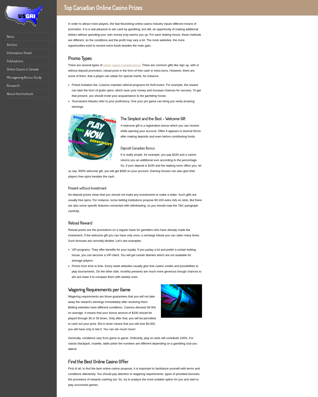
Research (13, 85)
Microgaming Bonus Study (24, 77)
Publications (15, 61)
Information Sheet (19, 53)
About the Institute (20, 94)
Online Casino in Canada (23, 69)
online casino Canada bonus (122, 65)
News (10, 36)
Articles (12, 44)
